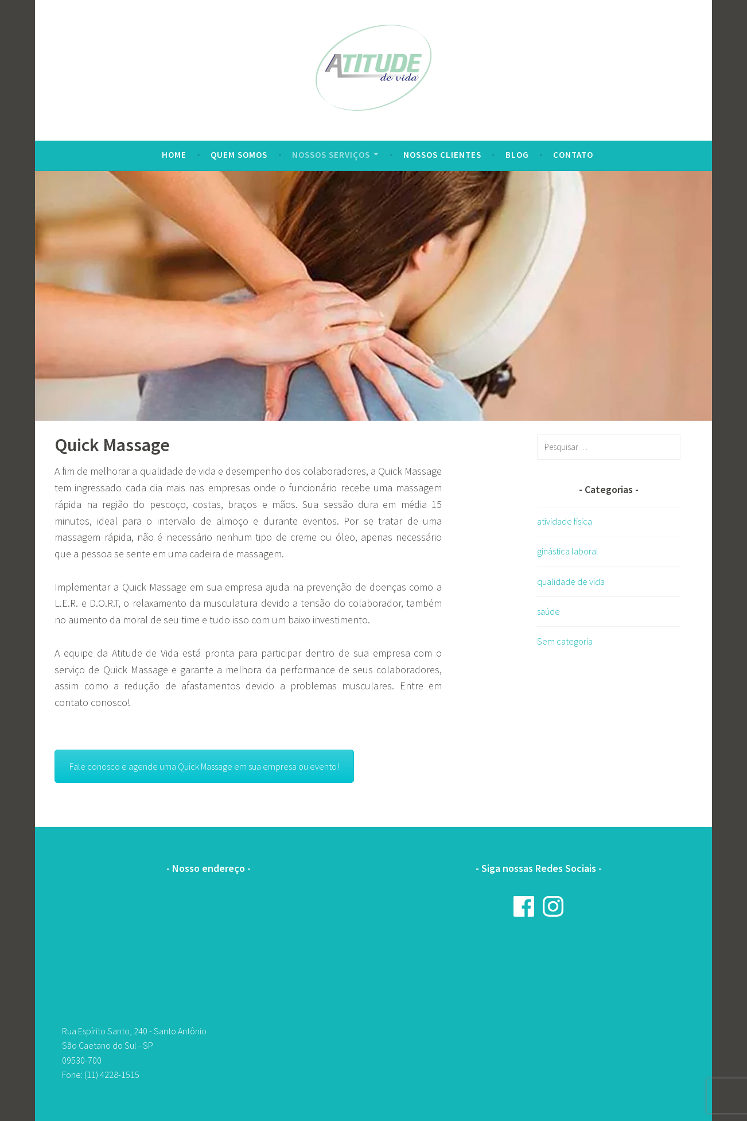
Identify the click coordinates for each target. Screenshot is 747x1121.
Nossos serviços (331, 154)
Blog (517, 154)
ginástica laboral (567, 551)
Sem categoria (565, 641)
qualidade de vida (571, 581)
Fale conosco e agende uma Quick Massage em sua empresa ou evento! (204, 766)
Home (174, 154)
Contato (573, 154)
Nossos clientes (442, 154)
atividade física (564, 521)
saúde (548, 611)
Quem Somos (239, 154)
